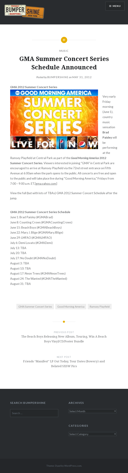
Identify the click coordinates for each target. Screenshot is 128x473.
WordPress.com (72, 465)
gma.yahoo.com (46, 183)
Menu (116, 6)
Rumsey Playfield (100, 306)
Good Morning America (70, 306)
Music (64, 50)
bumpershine (58, 77)
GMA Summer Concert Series (35, 306)
